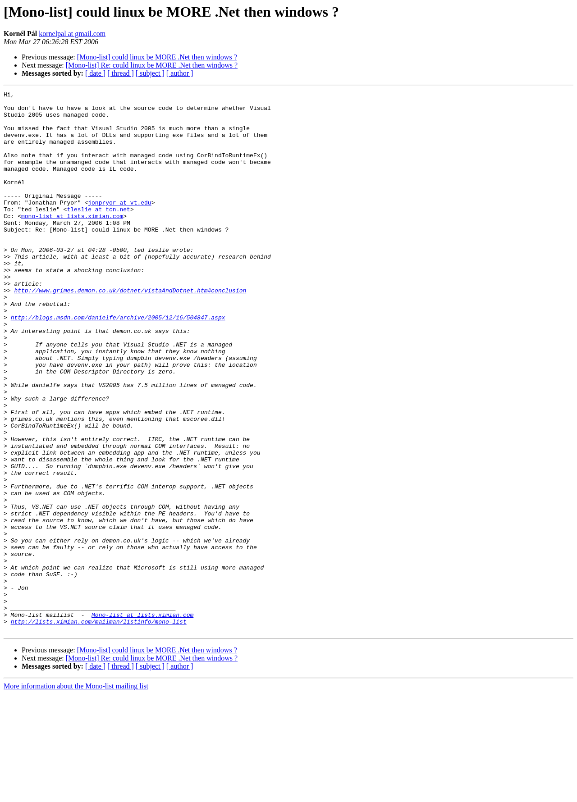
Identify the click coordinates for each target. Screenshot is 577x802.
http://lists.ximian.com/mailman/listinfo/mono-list (99, 728)
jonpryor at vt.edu (119, 225)
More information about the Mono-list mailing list (76, 794)
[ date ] (95, 73)
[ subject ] (150, 73)
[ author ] (179, 73)
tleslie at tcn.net (98, 233)
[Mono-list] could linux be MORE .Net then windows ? (157, 57)
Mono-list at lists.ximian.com (142, 720)
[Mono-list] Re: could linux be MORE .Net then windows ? (152, 65)
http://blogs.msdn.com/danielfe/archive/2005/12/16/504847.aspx (118, 363)
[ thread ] (120, 73)
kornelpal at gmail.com (72, 33)
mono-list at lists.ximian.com (72, 241)
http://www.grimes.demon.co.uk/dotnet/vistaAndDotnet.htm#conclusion (130, 331)
